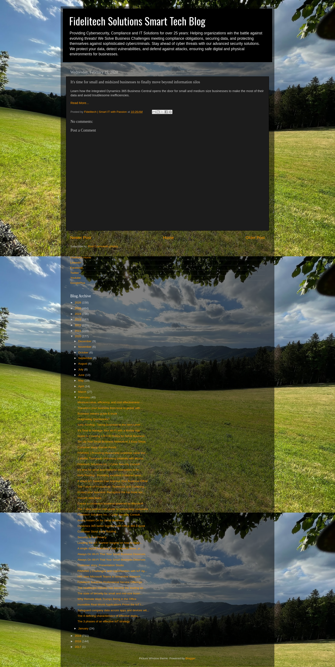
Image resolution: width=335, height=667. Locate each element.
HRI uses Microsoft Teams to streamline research (109, 576)
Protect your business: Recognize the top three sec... (111, 492)
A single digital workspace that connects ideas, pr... (110, 548)
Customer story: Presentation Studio (101, 565)
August (83, 363)
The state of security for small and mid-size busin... (110, 593)
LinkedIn (75, 262)
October (83, 352)
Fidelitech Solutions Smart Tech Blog (137, 20)
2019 (78, 635)
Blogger (190, 658)
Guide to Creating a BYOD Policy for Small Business (111, 436)
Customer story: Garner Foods (97, 447)
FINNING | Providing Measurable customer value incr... (113, 452)
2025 (78, 308)
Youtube (75, 277)
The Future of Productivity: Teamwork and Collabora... (112, 486)
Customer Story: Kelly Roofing (97, 531)
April (81, 386)
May (81, 380)
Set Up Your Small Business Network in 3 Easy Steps (112, 441)
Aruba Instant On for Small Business (101, 520)
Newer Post (80, 237)
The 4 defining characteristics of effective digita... (109, 615)
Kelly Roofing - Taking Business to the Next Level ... (111, 424)
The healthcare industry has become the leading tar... (111, 587)
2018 (78, 641)
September (85, 358)
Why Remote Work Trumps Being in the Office (107, 599)
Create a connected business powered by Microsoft (110, 503)
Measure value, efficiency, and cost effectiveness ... (110, 402)
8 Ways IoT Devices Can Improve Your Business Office (113, 481)
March (82, 391)
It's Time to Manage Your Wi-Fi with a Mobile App (109, 430)
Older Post (255, 237)
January (83, 628)
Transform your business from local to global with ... (110, 408)
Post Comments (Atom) (103, 246)
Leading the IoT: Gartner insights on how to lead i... (110, 542)
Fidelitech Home (80, 257)
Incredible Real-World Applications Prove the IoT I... (111, 604)
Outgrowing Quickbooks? (94, 419)
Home (168, 237)
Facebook (76, 267)
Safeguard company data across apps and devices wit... (113, 610)
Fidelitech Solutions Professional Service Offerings (110, 582)
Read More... (80, 103)
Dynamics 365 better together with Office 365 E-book (111, 526)
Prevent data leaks (89, 498)
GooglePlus (77, 282)
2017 (78, 646)
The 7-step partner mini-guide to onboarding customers (113, 509)
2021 (78, 330)
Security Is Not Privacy (92, 537)
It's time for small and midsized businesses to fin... (110, 469)
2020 (78, 336)
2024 (78, 313)
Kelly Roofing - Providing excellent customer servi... (110, 475)
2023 (78, 319)
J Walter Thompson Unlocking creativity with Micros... (112, 458)
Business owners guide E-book (97, 413)
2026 (78, 302)
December (85, 341)
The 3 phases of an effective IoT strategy (104, 621)
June (81, 375)
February (84, 397)
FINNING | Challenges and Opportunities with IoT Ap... (112, 571)
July (81, 369)
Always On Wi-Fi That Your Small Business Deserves (111, 554)
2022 (78, 325)
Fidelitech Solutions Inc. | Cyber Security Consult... (110, 464)
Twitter (74, 272)
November (85, 346)
